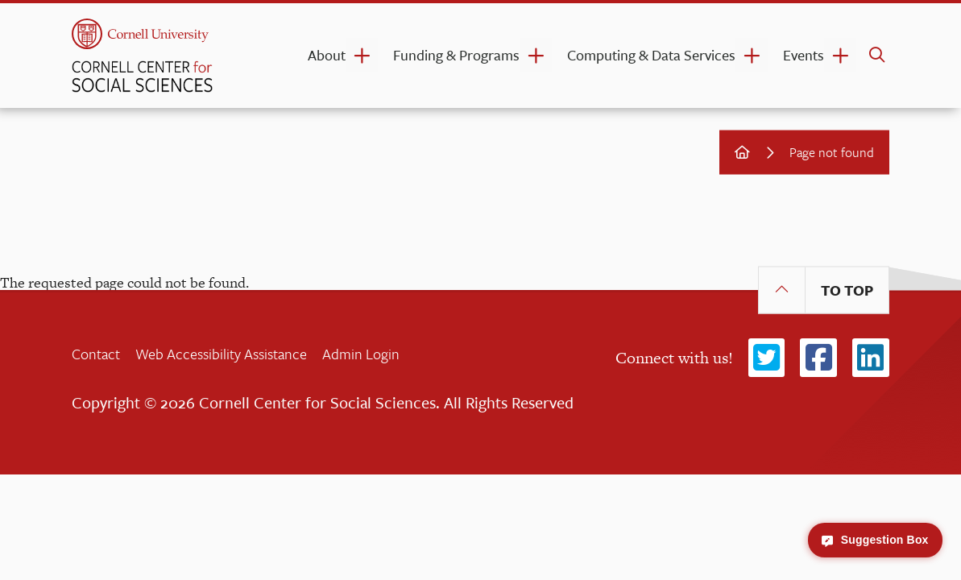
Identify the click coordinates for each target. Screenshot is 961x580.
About (327, 54)
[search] (876, 55)
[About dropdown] (362, 55)
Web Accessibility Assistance (221, 353)
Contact (96, 353)
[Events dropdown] (840, 55)
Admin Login (361, 353)
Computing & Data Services (651, 54)
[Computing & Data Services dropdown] (751, 55)
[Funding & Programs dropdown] (536, 55)
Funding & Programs (456, 54)
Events (803, 54)
